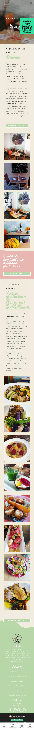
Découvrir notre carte (17, 274)
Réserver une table (17, 126)
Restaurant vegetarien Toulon (17, 676)
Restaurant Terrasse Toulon (17, 695)
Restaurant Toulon (17, 671)
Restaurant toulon (17, 681)
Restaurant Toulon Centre (17, 686)
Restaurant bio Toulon (17, 691)
